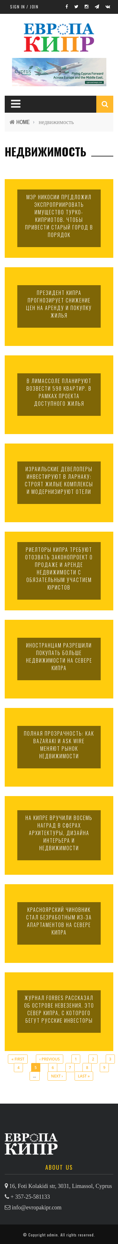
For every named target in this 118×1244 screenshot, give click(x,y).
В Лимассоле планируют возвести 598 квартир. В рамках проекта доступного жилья (59, 392)
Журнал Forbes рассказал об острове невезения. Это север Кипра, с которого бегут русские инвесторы (59, 1009)
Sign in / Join (24, 6)
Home (23, 122)
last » (84, 1076)
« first (17, 1059)
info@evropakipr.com (37, 1207)
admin (52, 1234)
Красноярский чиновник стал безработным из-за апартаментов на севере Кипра (59, 921)
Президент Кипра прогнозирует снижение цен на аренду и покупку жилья (59, 304)
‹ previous (49, 1059)
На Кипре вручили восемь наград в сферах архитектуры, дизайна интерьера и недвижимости (59, 833)
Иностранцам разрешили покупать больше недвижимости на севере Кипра (59, 657)
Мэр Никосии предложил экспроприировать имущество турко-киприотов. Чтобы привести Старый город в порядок (59, 216)
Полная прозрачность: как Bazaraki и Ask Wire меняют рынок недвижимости (59, 745)
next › (57, 1076)
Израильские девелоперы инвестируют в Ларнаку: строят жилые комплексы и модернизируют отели (59, 480)
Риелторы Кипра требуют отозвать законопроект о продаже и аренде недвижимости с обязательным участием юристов (59, 568)
